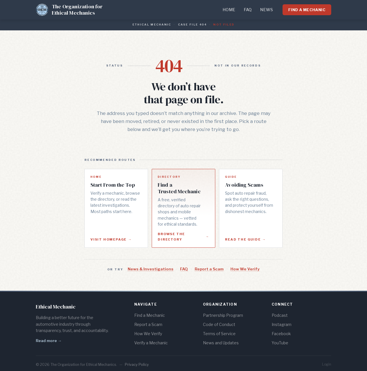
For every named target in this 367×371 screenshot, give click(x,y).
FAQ (248, 9)
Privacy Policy (137, 364)
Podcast (280, 315)
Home (229, 9)
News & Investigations (150, 269)
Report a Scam (209, 269)
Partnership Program (223, 315)
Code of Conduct (219, 324)
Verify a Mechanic (151, 342)
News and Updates (221, 342)
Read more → (49, 340)
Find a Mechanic (306, 9)
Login (326, 364)
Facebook (281, 333)
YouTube (280, 342)
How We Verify (245, 269)
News (266, 9)
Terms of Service (219, 333)
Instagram (281, 324)
